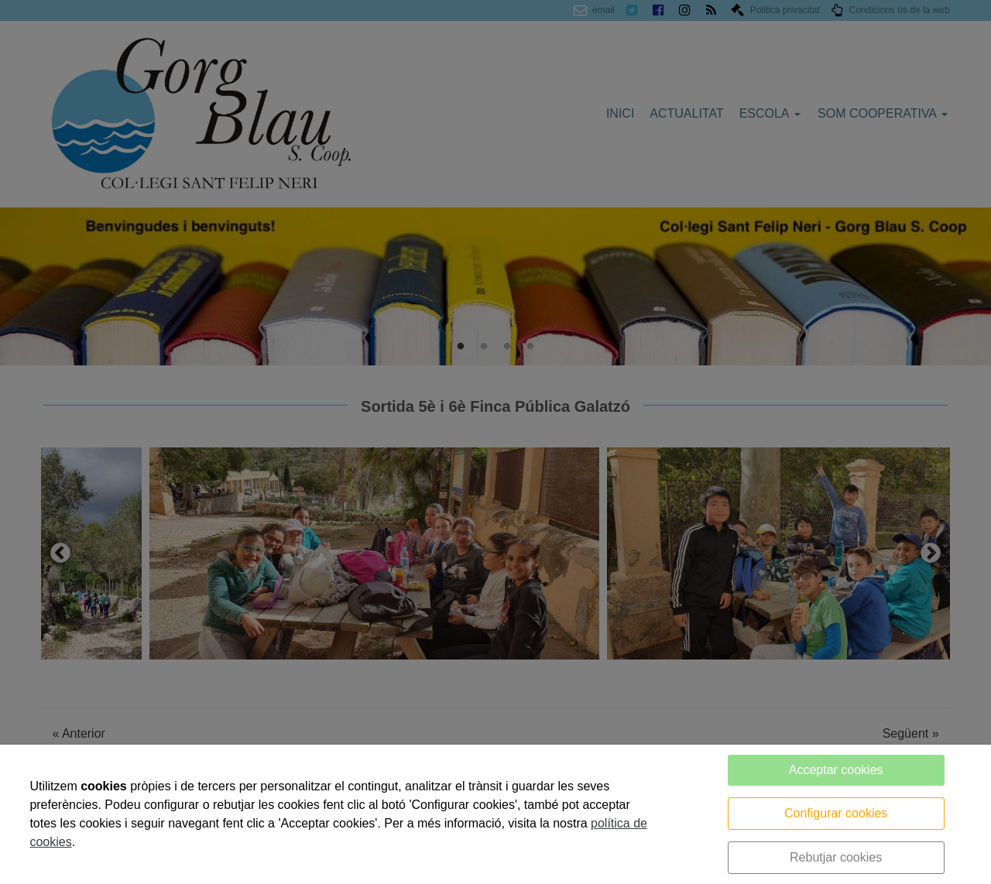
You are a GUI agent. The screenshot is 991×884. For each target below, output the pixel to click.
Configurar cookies (835, 813)
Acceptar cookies (836, 769)
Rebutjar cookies (836, 857)
